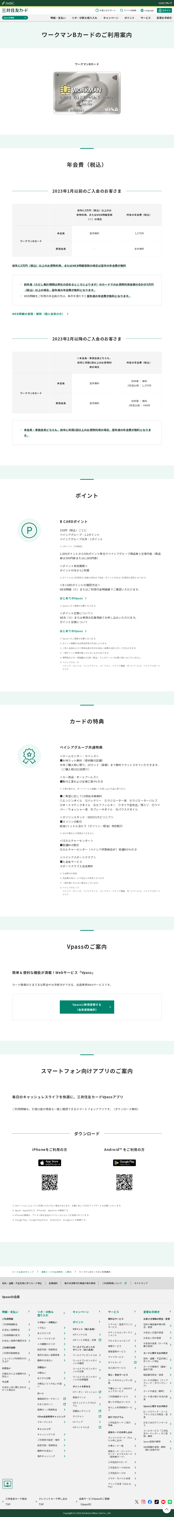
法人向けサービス (117, 1367)
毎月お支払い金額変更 (48, 1355)
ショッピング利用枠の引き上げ (14, 1360)
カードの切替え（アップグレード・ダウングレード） (155, 1383)
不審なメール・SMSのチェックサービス (120, 1389)
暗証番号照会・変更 (153, 1374)
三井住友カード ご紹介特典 (119, 1424)
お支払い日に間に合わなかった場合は (14, 1388)
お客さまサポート (108, 10)
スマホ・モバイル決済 (119, 1478)
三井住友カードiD (117, 1473)
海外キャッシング (46, 1456)
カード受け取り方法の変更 (155, 1398)
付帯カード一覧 (116, 1445)
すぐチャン (78, 1416)
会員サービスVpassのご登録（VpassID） (94, 1501)
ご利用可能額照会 (11, 1353)
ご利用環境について (113, 1283)
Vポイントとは (80, 1334)
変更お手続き (164, 18)
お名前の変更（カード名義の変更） (155, 1344)
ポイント (129, 18)
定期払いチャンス (81, 1411)
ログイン (166, 10)
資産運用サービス (117, 1351)
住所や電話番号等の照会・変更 (154, 1325)
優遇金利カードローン (48, 1398)
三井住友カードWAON (119, 1467)
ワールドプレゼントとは (85, 1355)
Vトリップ (78, 1422)
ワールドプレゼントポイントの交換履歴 (85, 1378)
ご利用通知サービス (118, 1396)
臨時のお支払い (45, 1360)
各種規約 (55, 1283)
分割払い (41, 1372)
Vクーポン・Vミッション (85, 1392)
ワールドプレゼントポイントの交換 (85, 1370)
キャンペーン (110, 18)
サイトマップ (142, 1283)
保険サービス (114, 1346)
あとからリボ (44, 1333)
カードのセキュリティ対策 (120, 1381)
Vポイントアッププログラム (84, 1404)
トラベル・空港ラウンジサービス (120, 1325)
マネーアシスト (45, 1422)
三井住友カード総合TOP (16, 1501)
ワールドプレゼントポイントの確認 (85, 1362)
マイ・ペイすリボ (46, 1338)
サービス (146, 18)
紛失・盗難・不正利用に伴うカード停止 (23, 1283)
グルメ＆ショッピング (119, 1340)
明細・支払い (58, 18)
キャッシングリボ (46, 1434)
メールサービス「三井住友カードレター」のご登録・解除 (155, 1433)
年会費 (5, 1381)
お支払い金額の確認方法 (14, 1340)
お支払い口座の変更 (153, 1332)
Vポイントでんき (81, 1427)
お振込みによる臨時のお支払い (14, 1375)
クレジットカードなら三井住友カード (15, 10)
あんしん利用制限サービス (120, 1409)
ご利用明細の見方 (11, 1335)
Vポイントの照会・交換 (84, 1340)
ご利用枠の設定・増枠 (48, 1440)
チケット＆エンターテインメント (120, 1334)
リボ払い (41, 1327)
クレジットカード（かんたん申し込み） (120, 1439)
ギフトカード (114, 1362)
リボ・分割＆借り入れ (84, 18)
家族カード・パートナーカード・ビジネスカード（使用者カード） (120, 1454)
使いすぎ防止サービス (119, 1402)
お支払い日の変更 (152, 1338)
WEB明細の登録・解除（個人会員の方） (154, 1448)
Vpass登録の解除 (152, 1441)
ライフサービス (116, 1357)
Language (149, 10)
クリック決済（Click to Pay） (119, 1485)
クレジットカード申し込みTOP (53, 1501)
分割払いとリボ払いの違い (49, 1385)
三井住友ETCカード (117, 1462)
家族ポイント (79, 1397)
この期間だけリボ (46, 1344)
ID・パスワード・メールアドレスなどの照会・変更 (155, 1414)
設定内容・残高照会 (47, 1349)
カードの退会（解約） (154, 1391)
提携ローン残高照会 (47, 1409)
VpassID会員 (9, 17)
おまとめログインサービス (155, 1424)
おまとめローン (45, 1404)
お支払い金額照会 (11, 1329)
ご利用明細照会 (10, 1324)
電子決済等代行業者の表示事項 (81, 1283)
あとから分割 (44, 1378)
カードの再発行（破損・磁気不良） (155, 1368)
